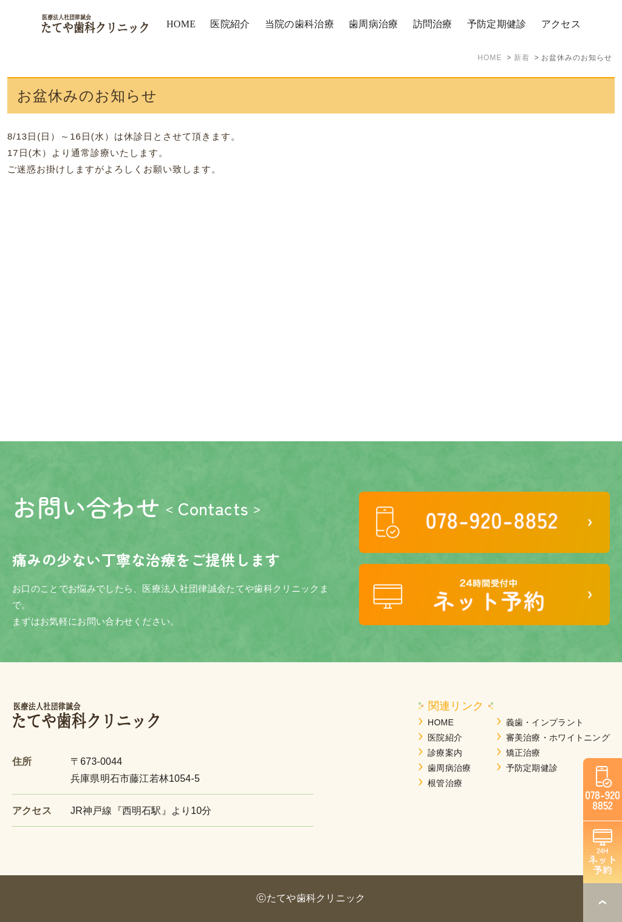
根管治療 (445, 783)
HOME (441, 722)
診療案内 (445, 753)
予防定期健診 (532, 768)
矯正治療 (523, 753)
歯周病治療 (449, 768)
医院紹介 (445, 737)
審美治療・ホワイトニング (558, 737)
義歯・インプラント (545, 722)
